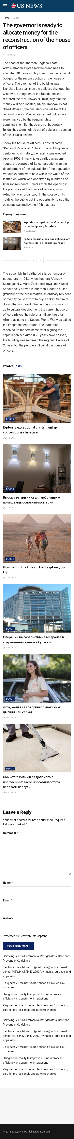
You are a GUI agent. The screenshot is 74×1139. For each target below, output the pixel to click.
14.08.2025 (9, 648)
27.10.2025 (30, 247)
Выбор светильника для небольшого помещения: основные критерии (47, 241)
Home (6, 18)
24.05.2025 (9, 792)
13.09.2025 (9, 578)
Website (8, 918)
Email (8, 900)
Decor (16, 18)
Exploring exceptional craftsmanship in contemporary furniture (46, 224)
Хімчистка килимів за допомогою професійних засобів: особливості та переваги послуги (31, 782)
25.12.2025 (30, 231)
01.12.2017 (9, 55)
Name (8, 883)
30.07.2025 (9, 717)
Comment (11, 833)
